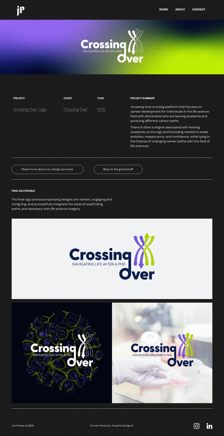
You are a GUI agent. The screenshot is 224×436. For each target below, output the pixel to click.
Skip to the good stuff (118, 169)
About (180, 9)
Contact (198, 9)
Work (163, 9)
